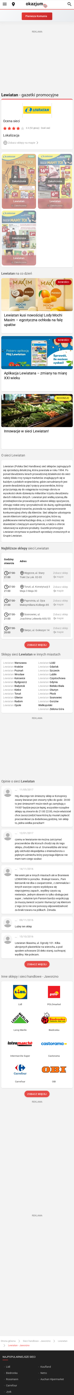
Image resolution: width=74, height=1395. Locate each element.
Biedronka (12, 1373)
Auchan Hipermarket (52, 1379)
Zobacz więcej (37, 645)
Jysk (8, 1391)
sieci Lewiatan (25, 548)
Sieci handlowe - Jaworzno (37, 1341)
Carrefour (11, 1385)
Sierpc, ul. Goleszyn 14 (36, 630)
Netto (43, 1373)
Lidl (8, 1366)
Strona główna (8, 1341)
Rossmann (12, 1379)
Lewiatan (62, 1341)
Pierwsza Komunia (36, 16)
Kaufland (45, 1366)
